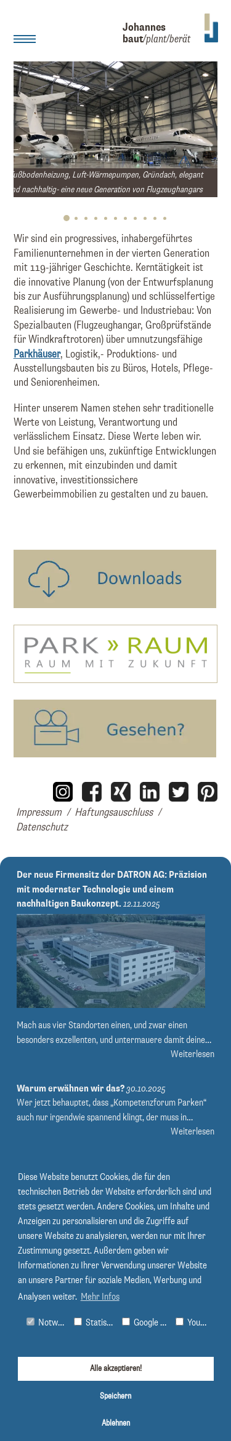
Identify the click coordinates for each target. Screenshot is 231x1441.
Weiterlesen (192, 1054)
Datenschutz (42, 827)
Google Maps (146, 1323)
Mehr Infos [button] (100, 1297)
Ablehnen (116, 1423)
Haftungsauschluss (114, 812)
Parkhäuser (37, 354)
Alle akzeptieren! (116, 1368)
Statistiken (95, 1323)
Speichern (115, 1396)
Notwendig (47, 1323)
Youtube (194, 1323)
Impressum (39, 812)
